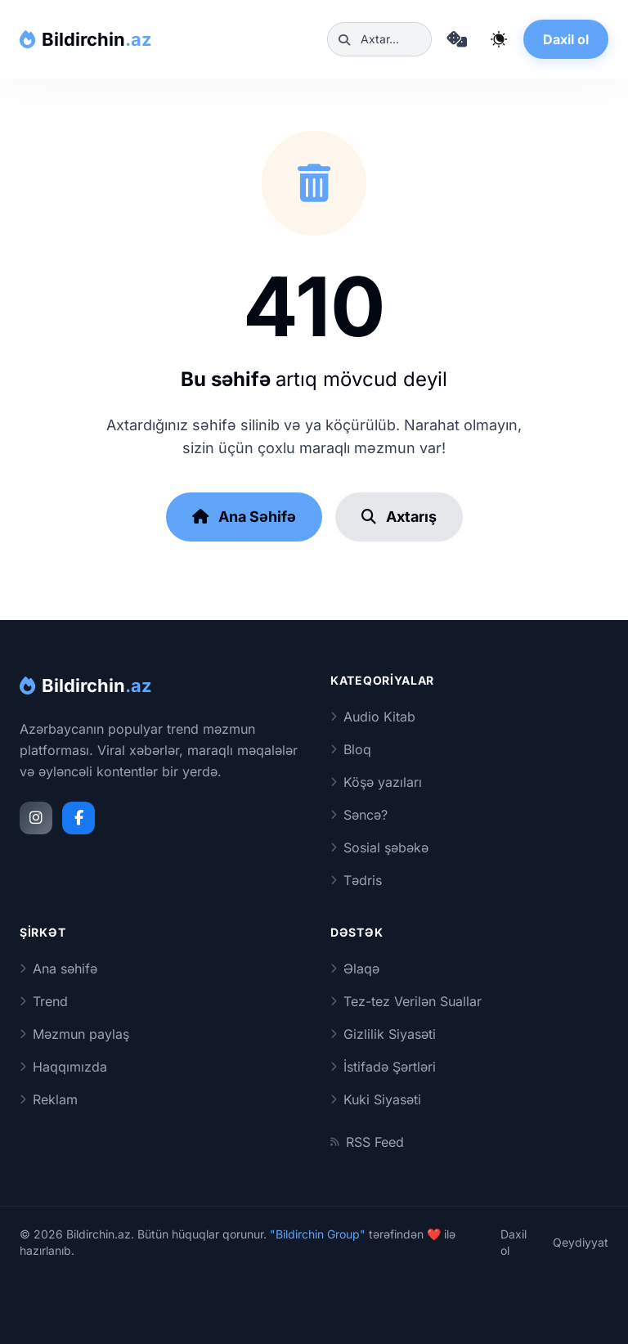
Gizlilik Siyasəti (383, 1034)
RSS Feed (367, 1142)
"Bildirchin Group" (318, 1234)
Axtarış (399, 516)
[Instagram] (36, 818)
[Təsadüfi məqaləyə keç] (456, 39)
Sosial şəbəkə (379, 847)
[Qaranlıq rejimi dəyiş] (499, 39)
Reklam (49, 1099)
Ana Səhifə (244, 516)
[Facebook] (78, 818)
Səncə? (359, 815)
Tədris (356, 880)
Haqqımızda (63, 1067)
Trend (44, 1001)
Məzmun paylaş (74, 1034)
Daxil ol (566, 39)
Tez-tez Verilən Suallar (406, 1001)
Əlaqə (354, 968)
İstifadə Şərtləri (383, 1067)
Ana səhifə (58, 968)
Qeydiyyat (580, 1242)
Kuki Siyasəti (375, 1099)
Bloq (350, 749)
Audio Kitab (372, 716)
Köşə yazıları (376, 782)
